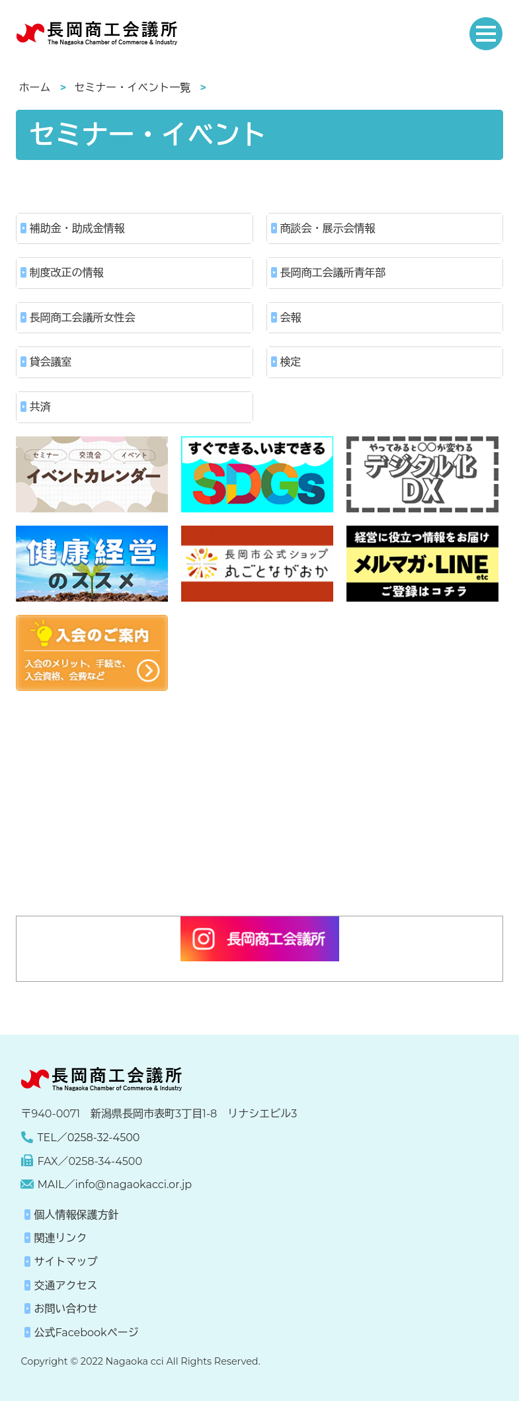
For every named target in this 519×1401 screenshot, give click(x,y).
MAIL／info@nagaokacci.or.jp (114, 1184)
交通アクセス (65, 1285)
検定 (290, 362)
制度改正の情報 (67, 272)
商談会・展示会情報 (328, 228)
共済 (40, 407)
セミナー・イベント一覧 (132, 87)
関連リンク (60, 1238)
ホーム (35, 87)
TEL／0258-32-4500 (88, 1137)
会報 (290, 317)
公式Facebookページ (86, 1332)
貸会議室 (51, 362)
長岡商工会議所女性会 (83, 317)
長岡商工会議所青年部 (333, 272)
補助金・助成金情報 (77, 228)
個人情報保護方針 (76, 1215)
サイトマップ (65, 1262)
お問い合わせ (65, 1308)
